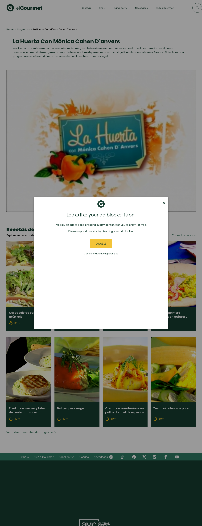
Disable (101, 244)
